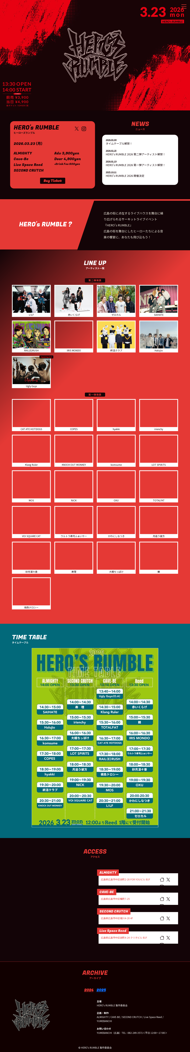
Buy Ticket (53, 180)
